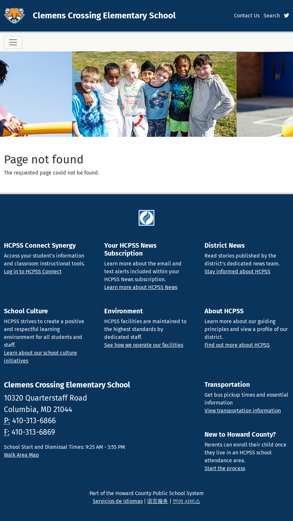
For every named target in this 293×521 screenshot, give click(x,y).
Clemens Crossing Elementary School (104, 15)
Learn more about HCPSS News (140, 287)
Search (272, 15)
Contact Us (247, 15)
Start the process (225, 468)
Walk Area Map (21, 455)
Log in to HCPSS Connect (33, 271)
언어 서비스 (186, 501)
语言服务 (157, 501)
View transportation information (243, 410)
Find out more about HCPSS (237, 345)
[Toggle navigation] (13, 42)
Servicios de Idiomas (118, 501)
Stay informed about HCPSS (237, 271)
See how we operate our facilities (143, 345)
